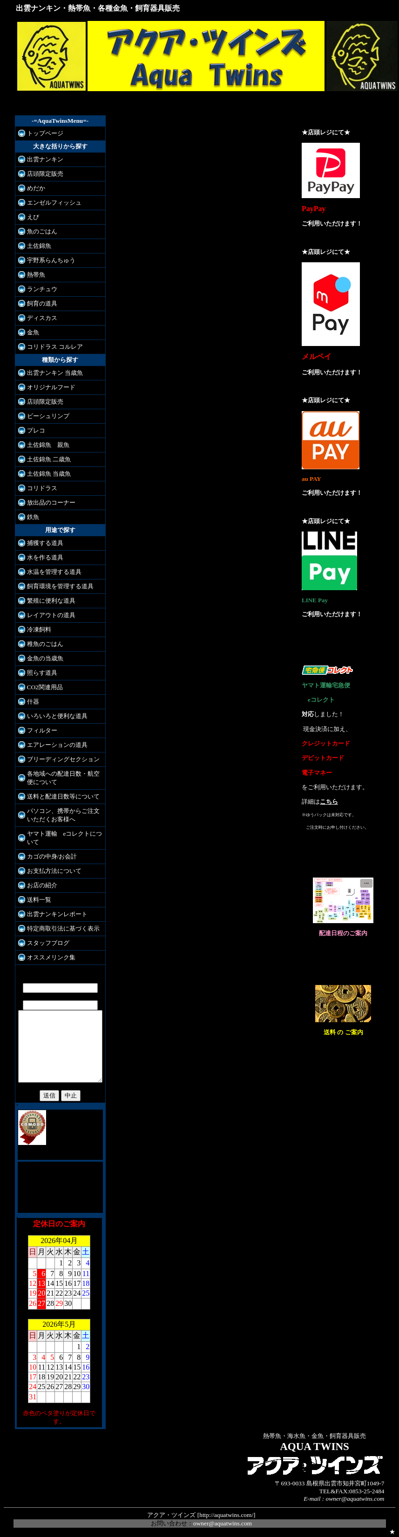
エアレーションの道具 (57, 744)
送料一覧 (39, 899)
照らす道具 (42, 672)
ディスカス (42, 317)
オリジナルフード (51, 387)
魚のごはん (42, 231)
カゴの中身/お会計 (52, 856)
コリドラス (42, 488)
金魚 (33, 332)
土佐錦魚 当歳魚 (49, 473)
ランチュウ (42, 289)
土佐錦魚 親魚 (48, 444)
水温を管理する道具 (54, 571)
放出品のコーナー (51, 502)
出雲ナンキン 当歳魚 (55, 372)
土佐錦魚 (39, 245)
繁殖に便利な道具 (51, 600)
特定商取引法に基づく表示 (63, 928)
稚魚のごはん (45, 643)
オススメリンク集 (51, 957)
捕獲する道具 (45, 542)
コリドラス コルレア (55, 346)
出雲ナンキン (45, 159)
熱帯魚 (36, 274)
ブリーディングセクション (63, 759)
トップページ (45, 133)
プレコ (36, 430)
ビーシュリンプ (48, 416)
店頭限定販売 (45, 173)
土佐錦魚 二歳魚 (49, 459)
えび (33, 216)
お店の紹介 (42, 885)
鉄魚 (33, 516)
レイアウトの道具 (51, 615)
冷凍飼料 (39, 629)
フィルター (42, 730)
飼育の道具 (42, 303)
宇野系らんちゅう (51, 260)
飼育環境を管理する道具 (60, 586)
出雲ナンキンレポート (57, 914)
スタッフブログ (48, 942)
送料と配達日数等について (63, 796)
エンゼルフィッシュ (54, 202)
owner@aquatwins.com (222, 1520)
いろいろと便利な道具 (57, 715)
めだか (36, 188)
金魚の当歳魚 (45, 658)
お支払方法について (54, 870)
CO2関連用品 (45, 687)
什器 (33, 701)
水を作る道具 (45, 557)
